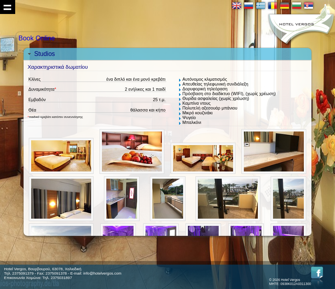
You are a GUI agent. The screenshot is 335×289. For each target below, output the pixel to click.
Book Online (36, 38)
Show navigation (7, 7)
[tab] (167, 54)
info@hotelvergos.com (102, 273)
